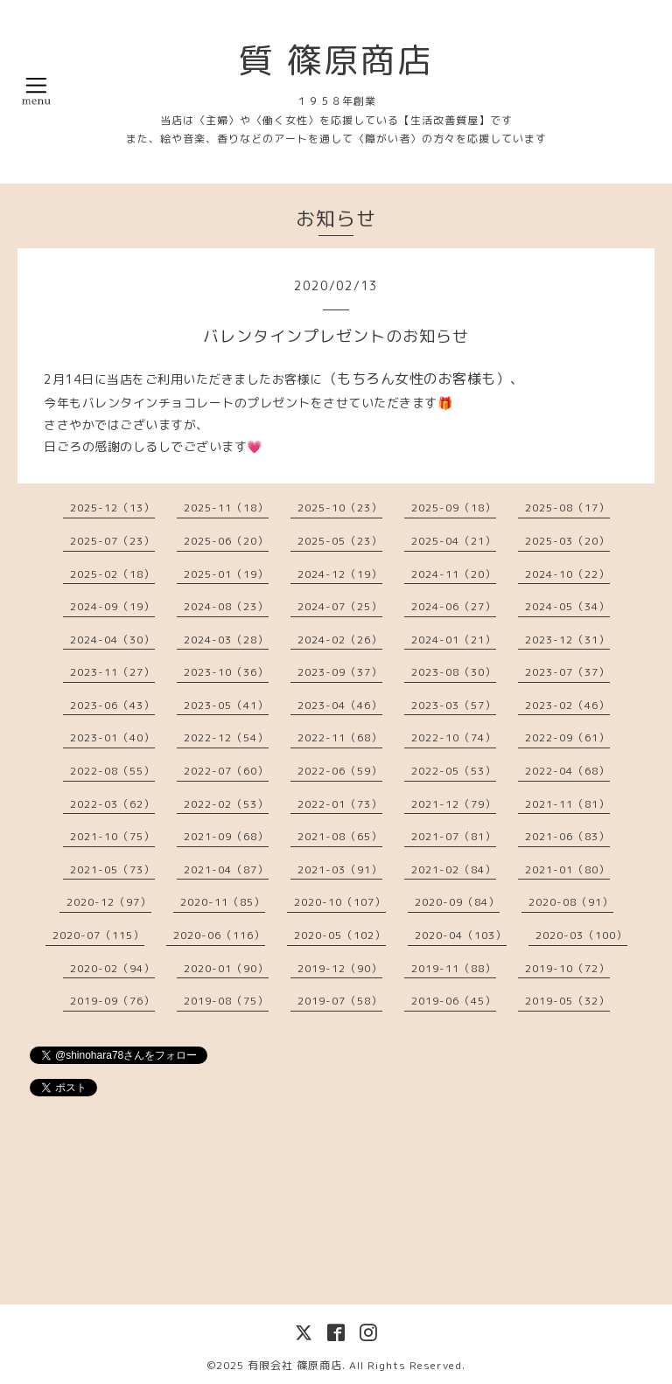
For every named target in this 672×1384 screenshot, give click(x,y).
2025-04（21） (453, 540)
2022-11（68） (340, 737)
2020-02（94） (112, 968)
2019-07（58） (340, 1000)
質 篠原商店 (336, 59)
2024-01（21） (453, 639)
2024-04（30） (112, 639)
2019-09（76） (112, 1000)
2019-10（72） (567, 968)
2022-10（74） (453, 737)
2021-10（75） (112, 836)
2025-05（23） (340, 540)
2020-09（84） (457, 901)
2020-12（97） (108, 901)
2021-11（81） (567, 803)
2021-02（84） (453, 869)
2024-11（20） (453, 574)
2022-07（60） (226, 770)
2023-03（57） (453, 705)
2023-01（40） (112, 737)
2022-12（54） (226, 737)
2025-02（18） (112, 574)
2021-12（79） (453, 803)
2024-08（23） (226, 606)
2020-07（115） (98, 935)
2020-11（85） (222, 901)
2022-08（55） (112, 770)
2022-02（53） (226, 803)
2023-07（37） (567, 671)
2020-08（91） (570, 901)
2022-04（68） (567, 770)
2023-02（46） (567, 705)
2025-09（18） (453, 507)
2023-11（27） (112, 671)
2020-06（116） (219, 935)
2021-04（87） (226, 869)
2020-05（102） (340, 935)
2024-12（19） (340, 574)
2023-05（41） (226, 705)
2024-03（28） (226, 639)
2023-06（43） (112, 705)
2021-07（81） (453, 836)
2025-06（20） (226, 540)
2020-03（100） (581, 935)
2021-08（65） (340, 836)
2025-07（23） (112, 540)
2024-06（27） (453, 606)
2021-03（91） (340, 869)
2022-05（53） (453, 770)
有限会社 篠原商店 (295, 1365)
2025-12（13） (112, 507)
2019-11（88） (453, 968)
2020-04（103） (461, 935)
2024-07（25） (340, 606)
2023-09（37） (340, 671)
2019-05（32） (567, 1000)
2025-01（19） (226, 574)
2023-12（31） (567, 639)
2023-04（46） (340, 705)
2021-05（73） (112, 869)
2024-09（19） (112, 606)
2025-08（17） (567, 507)
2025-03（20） (567, 540)
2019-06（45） (453, 1000)
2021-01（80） (567, 869)
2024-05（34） (567, 606)
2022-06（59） (340, 770)
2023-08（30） (453, 671)
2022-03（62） (112, 803)
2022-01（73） (340, 803)
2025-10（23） (340, 507)
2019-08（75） (226, 1000)
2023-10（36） (226, 671)
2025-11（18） (226, 507)
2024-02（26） (340, 639)
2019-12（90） (340, 968)
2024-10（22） (567, 574)
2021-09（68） (226, 836)
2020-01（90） (226, 968)
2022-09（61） (567, 737)
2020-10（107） (340, 901)
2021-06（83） (567, 836)
